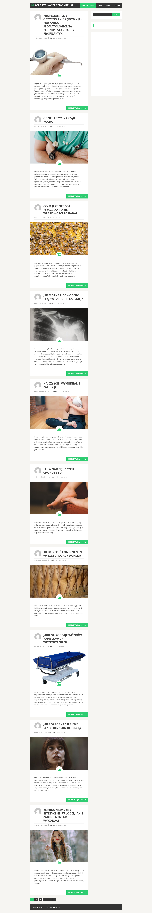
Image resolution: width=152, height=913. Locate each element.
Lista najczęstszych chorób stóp (58, 470)
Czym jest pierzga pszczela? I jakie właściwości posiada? (60, 209)
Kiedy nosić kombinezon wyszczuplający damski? (62, 553)
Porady (52, 38)
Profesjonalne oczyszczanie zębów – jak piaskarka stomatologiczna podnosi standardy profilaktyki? (63, 24)
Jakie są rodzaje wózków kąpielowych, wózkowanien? (62, 638)
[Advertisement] (108, 64)
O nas (100, 5)
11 (50, 899)
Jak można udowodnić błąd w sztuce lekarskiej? (63, 297)
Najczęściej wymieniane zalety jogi (61, 385)
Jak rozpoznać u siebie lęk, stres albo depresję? (62, 726)
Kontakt (117, 5)
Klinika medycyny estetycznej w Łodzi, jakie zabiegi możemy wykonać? (63, 815)
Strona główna (88, 5)
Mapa (108, 5)
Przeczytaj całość (77, 108)
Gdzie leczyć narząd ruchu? (59, 119)
